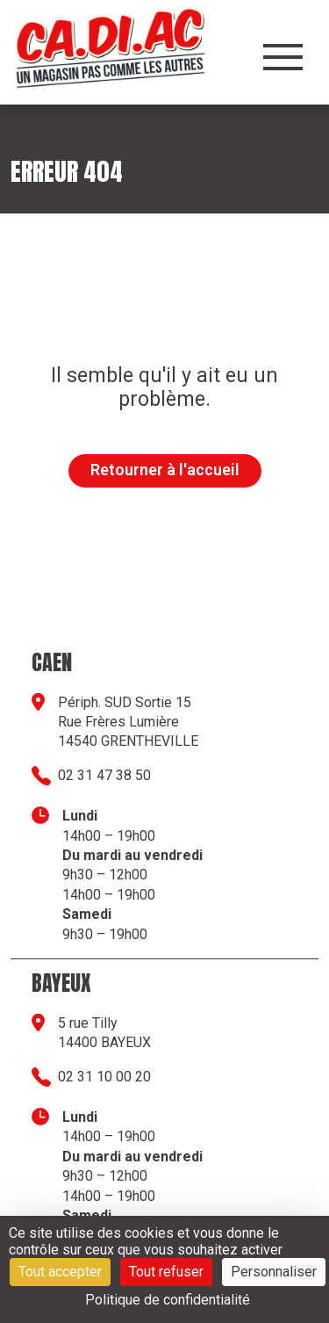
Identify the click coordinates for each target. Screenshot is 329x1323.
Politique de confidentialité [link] (167, 1299)
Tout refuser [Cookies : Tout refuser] (166, 1271)
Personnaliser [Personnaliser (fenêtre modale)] (274, 1271)
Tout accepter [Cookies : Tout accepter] (60, 1271)
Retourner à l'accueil (165, 469)
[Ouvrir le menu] (283, 57)
